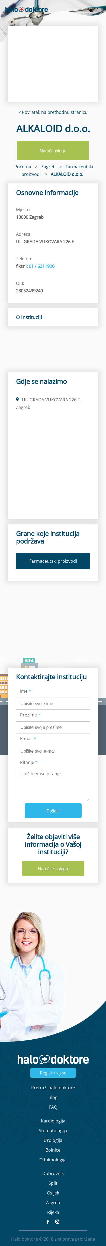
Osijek (53, 1193)
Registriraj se (53, 1073)
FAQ (53, 1107)
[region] (53, 64)
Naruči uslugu (53, 151)
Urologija (53, 1140)
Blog (53, 1097)
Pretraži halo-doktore (53, 1088)
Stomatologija (53, 1131)
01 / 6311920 (41, 266)
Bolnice (53, 1150)
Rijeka (53, 1212)
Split (53, 1183)
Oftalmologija (53, 1160)
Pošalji (53, 811)
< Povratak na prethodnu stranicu (53, 112)
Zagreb (53, 1203)
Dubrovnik (53, 1173)
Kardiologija (53, 1121)
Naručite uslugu (53, 868)
